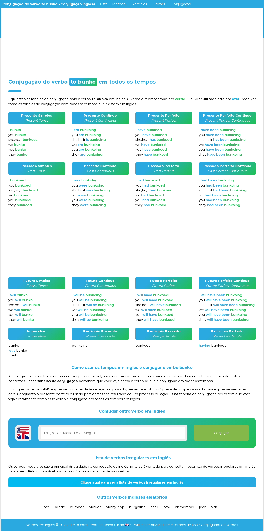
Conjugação (181, 4)
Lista (103, 4)
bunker (95, 507)
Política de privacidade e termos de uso (165, 525)
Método (119, 4)
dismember (184, 507)
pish (213, 507)
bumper (77, 507)
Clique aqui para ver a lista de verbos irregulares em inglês (132, 482)
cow (166, 507)
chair (154, 507)
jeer (202, 507)
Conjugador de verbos (219, 525)
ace (47, 507)
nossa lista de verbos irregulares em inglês (220, 466)
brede (60, 507)
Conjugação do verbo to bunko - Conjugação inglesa (48, 4)
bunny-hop (115, 507)
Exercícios (138, 4)
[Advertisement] (132, 41)
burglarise (137, 507)
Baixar (159, 4)
